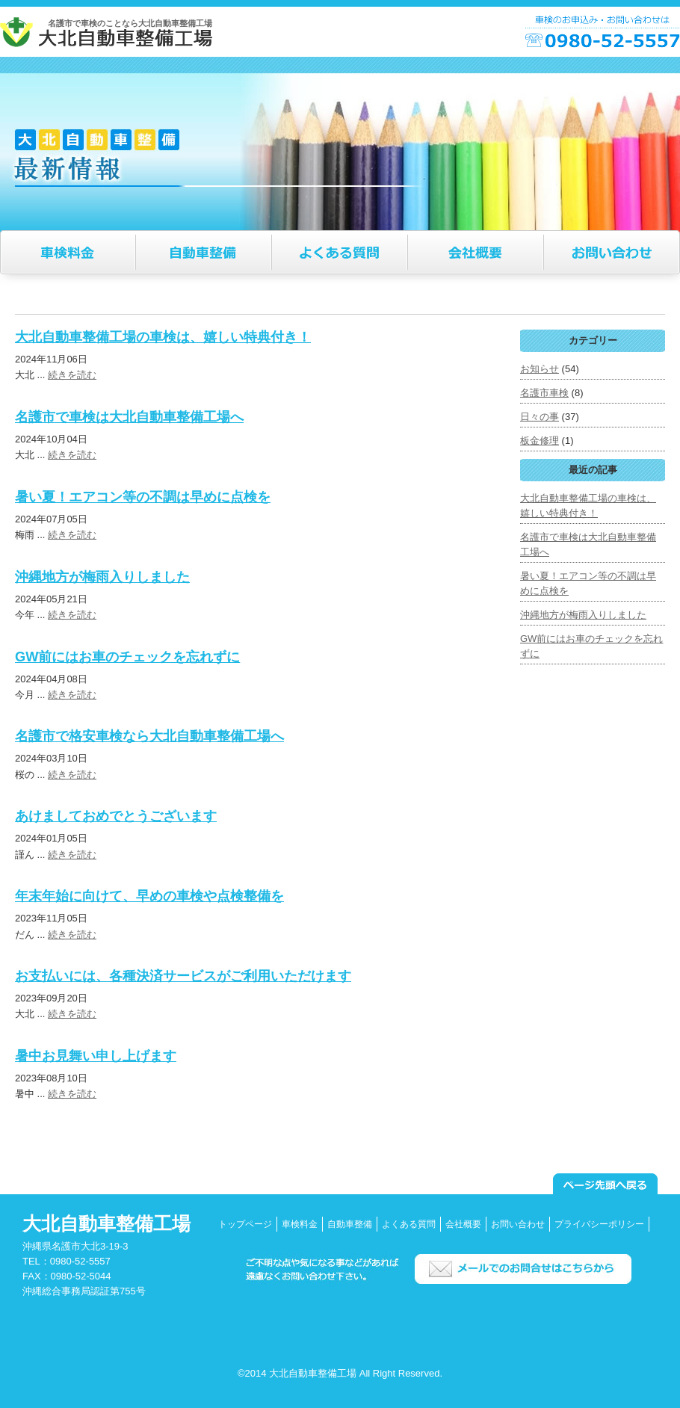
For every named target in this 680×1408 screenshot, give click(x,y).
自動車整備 (349, 1224)
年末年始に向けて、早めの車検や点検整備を (149, 896)
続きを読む (72, 374)
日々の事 (539, 416)
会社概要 (463, 1224)
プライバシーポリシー (599, 1224)
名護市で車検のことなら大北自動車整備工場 (130, 23)
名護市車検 (544, 392)
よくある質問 (409, 1224)
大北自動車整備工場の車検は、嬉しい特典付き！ (163, 337)
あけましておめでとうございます (116, 816)
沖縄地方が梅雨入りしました (102, 576)
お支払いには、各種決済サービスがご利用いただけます (183, 976)
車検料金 (300, 1224)
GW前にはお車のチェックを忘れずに (127, 656)
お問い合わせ (518, 1224)
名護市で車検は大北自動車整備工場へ (129, 417)
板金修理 (539, 440)
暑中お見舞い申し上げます (95, 1056)
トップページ (245, 1224)
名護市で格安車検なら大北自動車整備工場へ (149, 736)
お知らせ (539, 368)
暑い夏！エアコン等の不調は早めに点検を (143, 497)
